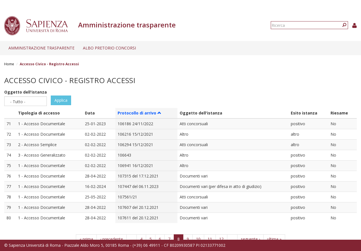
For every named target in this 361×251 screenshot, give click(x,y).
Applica (60, 100)
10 (198, 239)
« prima (86, 239)
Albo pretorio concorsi (109, 48)
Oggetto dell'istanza (25, 92)
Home (9, 64)
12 (221, 239)
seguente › (250, 239)
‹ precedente (111, 239)
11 (210, 239)
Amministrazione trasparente (41, 48)
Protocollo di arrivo (139, 113)
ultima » (274, 239)
